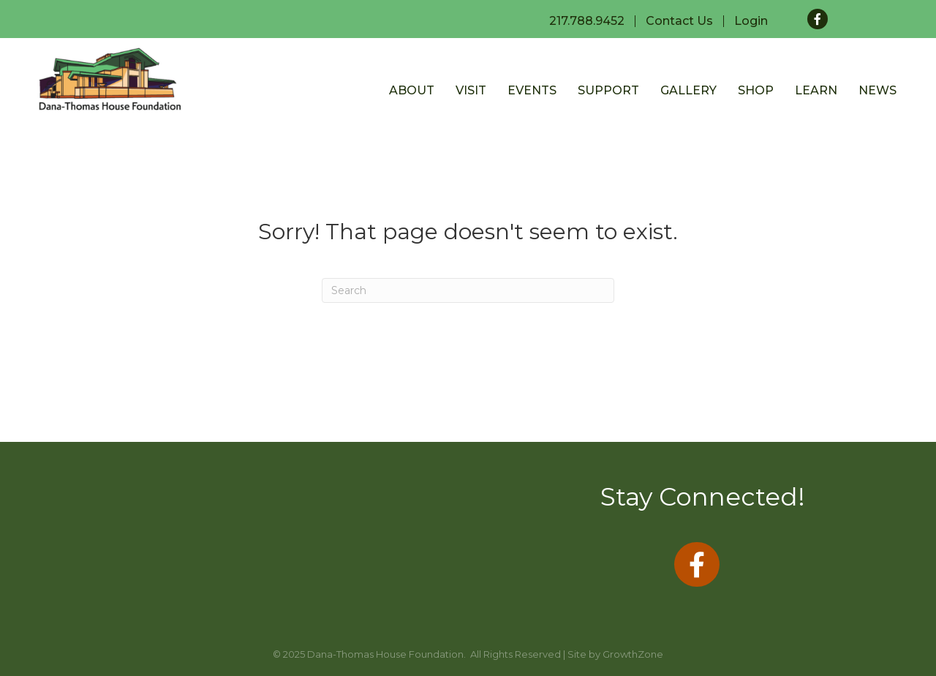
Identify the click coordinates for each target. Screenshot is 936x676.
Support (608, 90)
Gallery (688, 90)
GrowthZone (633, 654)
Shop (756, 90)
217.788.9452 (586, 21)
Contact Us (679, 21)
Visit (471, 90)
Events (531, 90)
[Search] (468, 290)
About (411, 90)
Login (751, 21)
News (877, 90)
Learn (816, 90)
